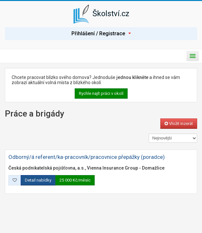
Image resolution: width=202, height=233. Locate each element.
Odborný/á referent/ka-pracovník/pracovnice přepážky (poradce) (86, 157)
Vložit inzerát (179, 123)
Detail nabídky (38, 180)
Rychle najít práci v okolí (101, 93)
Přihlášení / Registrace (101, 33)
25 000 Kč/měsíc (74, 180)
